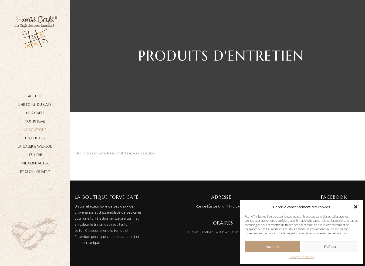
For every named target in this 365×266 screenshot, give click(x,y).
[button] (355, 207)
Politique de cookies (301, 257)
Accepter (272, 247)
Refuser (330, 247)
